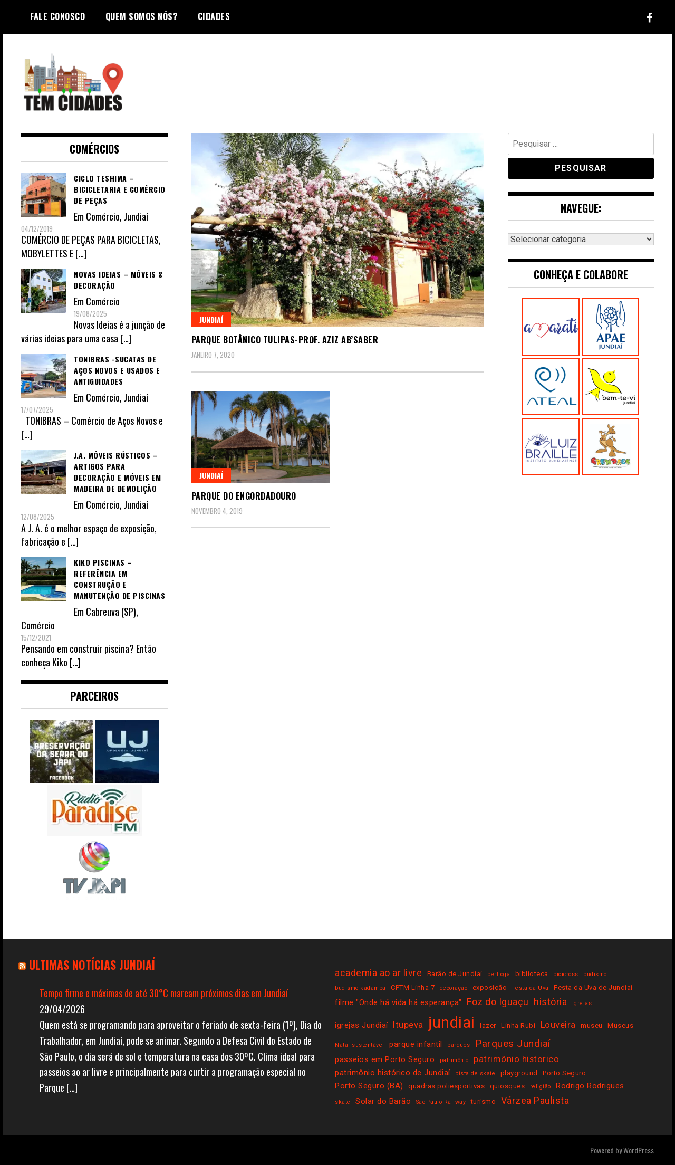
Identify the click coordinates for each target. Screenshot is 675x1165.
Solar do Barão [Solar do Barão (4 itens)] (383, 1101)
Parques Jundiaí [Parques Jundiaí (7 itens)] (513, 1043)
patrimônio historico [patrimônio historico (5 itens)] (516, 1059)
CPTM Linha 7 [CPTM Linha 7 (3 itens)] (413, 987)
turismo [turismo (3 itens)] (483, 1101)
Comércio (103, 216)
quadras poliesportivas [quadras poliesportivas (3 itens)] (446, 1086)
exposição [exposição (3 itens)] (489, 987)
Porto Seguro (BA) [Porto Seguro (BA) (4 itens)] (369, 1086)
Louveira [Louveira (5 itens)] (558, 1025)
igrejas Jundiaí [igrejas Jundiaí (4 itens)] (361, 1025)
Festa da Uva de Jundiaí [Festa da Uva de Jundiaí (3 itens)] (593, 987)
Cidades (214, 16)
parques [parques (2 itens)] (458, 1045)
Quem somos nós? (141, 16)
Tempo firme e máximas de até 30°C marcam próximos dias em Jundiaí (164, 993)
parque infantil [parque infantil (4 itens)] (415, 1044)
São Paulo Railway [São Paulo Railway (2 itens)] (441, 1102)
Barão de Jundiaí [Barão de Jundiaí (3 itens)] (455, 974)
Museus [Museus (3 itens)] (620, 1025)
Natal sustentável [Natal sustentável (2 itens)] (359, 1045)
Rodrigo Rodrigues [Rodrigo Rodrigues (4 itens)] (590, 1086)
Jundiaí (211, 319)
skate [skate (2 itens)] (343, 1102)
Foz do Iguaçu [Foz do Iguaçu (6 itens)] (498, 1001)
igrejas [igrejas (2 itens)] (582, 1003)
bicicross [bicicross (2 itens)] (565, 974)
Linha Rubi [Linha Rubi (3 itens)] (518, 1025)
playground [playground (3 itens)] (519, 1073)
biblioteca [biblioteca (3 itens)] (531, 974)
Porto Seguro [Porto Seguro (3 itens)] (564, 1073)
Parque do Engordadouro (243, 496)
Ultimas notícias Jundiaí (92, 964)
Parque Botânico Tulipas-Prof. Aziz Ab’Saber (285, 339)
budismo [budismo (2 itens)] (595, 974)
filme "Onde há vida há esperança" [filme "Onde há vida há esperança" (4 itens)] (398, 1002)
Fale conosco (57, 16)
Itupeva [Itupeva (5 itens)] (408, 1025)
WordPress (638, 1150)
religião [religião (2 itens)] (540, 1086)
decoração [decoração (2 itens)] (454, 988)
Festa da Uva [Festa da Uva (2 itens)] (530, 988)
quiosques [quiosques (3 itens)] (507, 1086)
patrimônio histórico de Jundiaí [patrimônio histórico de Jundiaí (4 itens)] (392, 1072)
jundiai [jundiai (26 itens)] (451, 1023)
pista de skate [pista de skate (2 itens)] (475, 1073)
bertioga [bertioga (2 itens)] (498, 974)
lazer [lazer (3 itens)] (488, 1025)
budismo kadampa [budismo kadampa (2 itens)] (360, 988)
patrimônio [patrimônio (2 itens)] (454, 1060)
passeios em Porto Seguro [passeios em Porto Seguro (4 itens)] (385, 1059)
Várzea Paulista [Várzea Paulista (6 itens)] (535, 1100)
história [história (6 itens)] (550, 1001)
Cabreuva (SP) (111, 611)
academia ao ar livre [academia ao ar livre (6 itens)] (378, 972)
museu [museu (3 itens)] (592, 1025)
